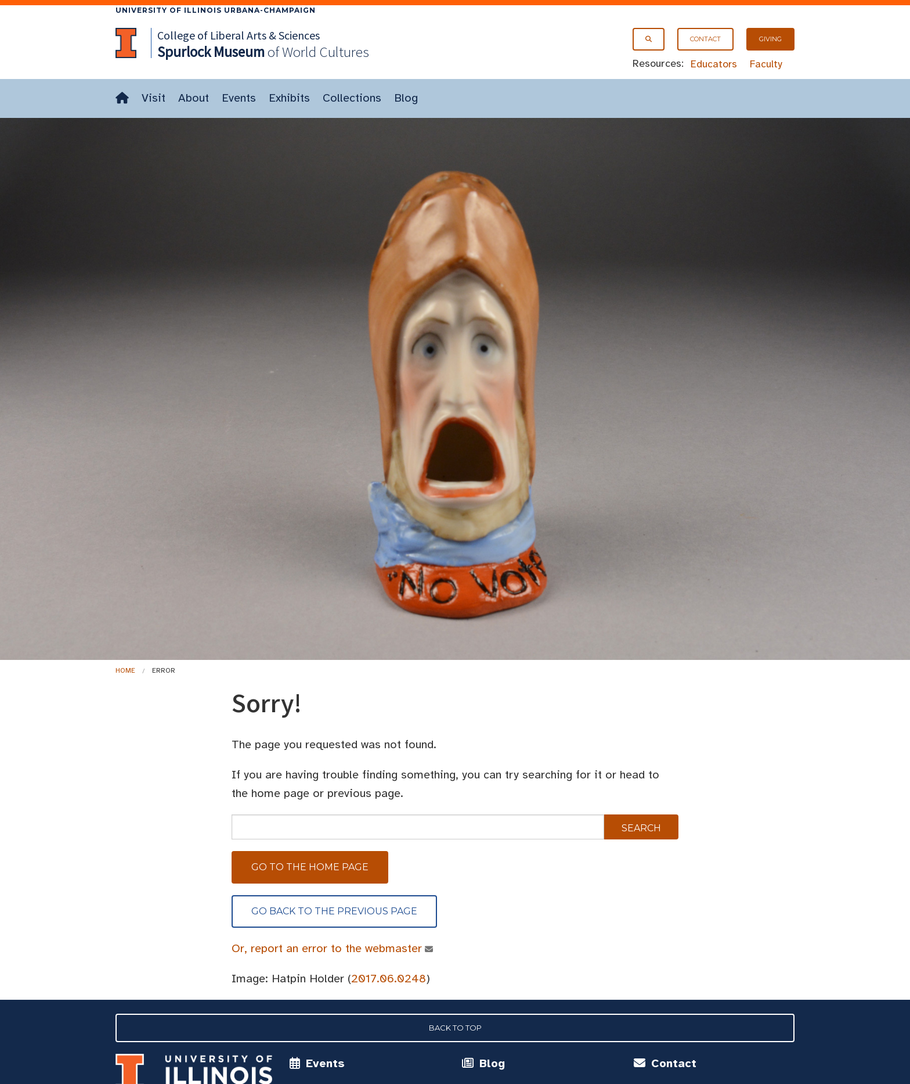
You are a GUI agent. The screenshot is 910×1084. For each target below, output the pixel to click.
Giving (770, 39)
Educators (714, 64)
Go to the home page (310, 867)
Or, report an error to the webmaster (327, 948)
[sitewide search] (418, 826)
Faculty (766, 64)
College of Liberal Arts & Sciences (238, 35)
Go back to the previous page (334, 911)
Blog (406, 98)
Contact (705, 39)
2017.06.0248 (388, 978)
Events (239, 98)
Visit (153, 98)
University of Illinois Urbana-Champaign (215, 10)
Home (125, 670)
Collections (352, 98)
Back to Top (455, 1027)
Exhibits (289, 98)
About (193, 98)
